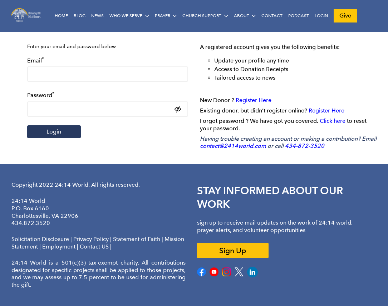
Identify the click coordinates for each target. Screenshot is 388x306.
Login (321, 15)
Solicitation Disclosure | (42, 239)
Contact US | (96, 246)
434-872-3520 (304, 145)
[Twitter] (239, 275)
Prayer (162, 15)
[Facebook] (201, 275)
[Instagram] (226, 275)
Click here (332, 120)
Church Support (201, 15)
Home (61, 15)
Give (345, 15)
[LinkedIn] (252, 276)
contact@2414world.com (233, 145)
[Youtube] (214, 275)
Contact (272, 15)
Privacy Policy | (93, 239)
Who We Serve (125, 15)
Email (35, 60)
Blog (79, 15)
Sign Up (232, 250)
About (241, 15)
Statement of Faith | (138, 239)
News (97, 15)
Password (40, 95)
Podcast (298, 15)
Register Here (253, 100)
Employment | (61, 246)
